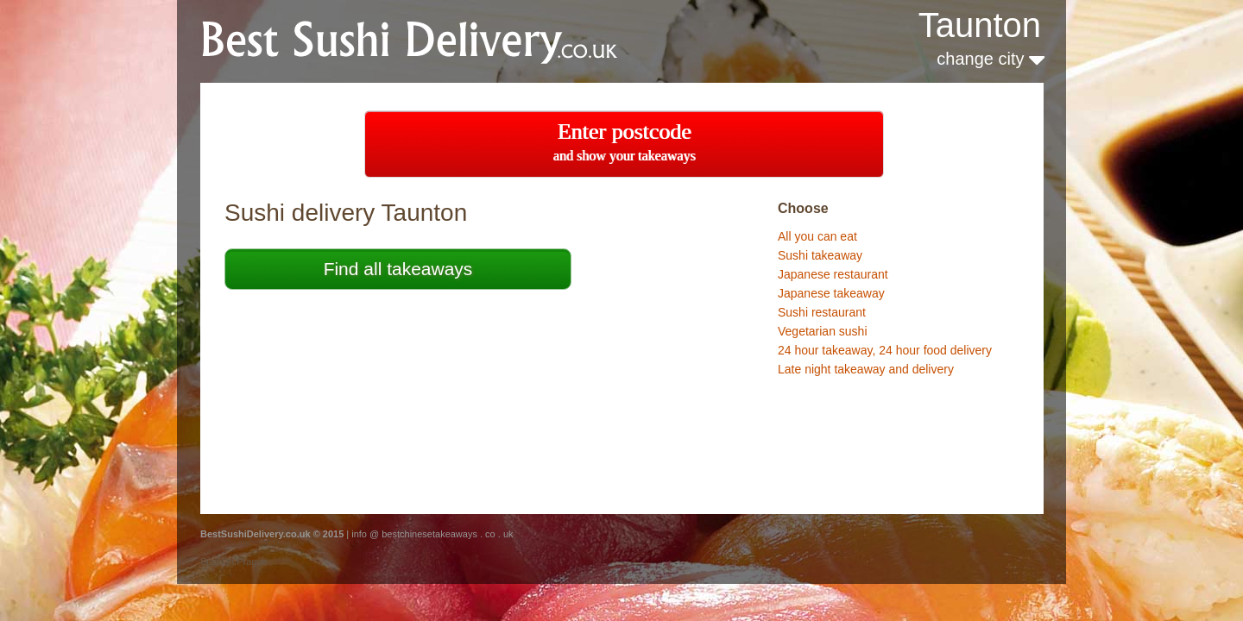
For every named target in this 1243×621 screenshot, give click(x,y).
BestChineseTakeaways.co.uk (430, 40)
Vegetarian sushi (823, 331)
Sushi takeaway (820, 255)
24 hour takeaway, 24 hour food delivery (885, 350)
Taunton (979, 25)
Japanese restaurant (833, 274)
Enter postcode (624, 141)
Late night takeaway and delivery (866, 369)
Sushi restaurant (822, 312)
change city (990, 58)
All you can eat (817, 236)
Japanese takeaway (831, 293)
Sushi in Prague (234, 561)
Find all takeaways (398, 269)
